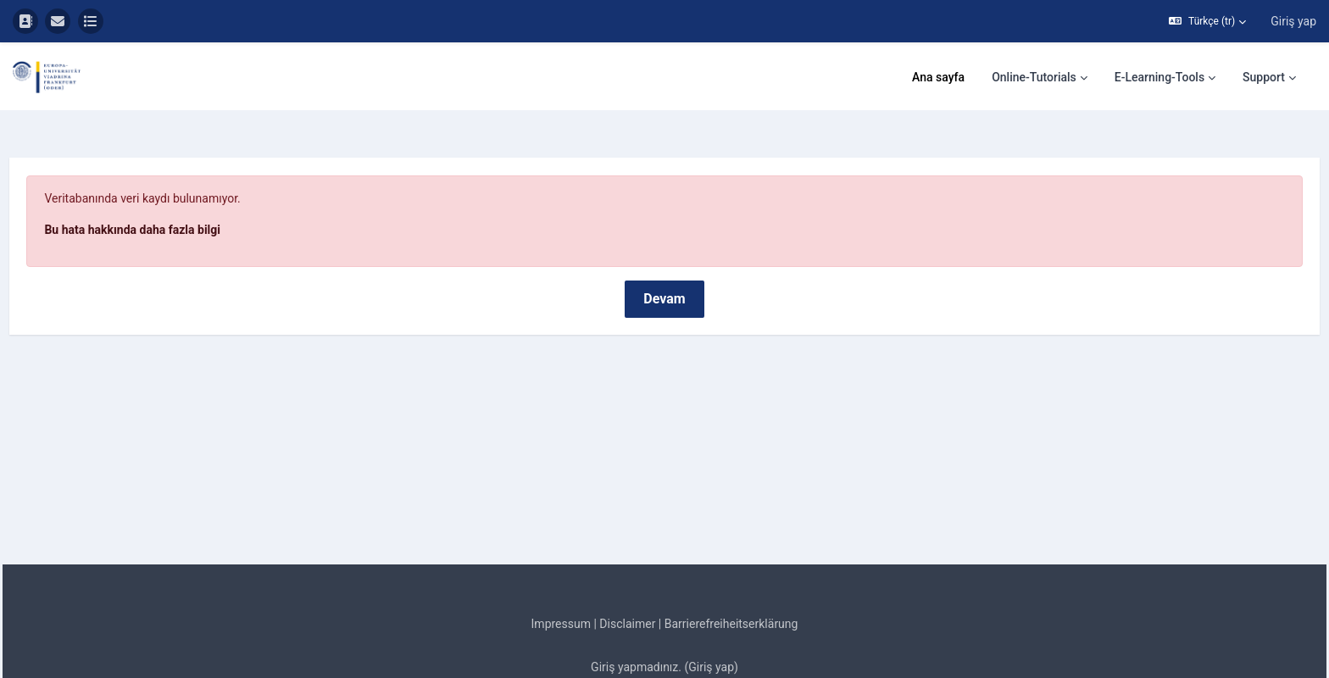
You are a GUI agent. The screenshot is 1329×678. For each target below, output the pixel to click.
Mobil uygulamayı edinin (664, 663)
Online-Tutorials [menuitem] (1034, 77)
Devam (664, 251)
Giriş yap (1293, 21)
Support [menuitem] (1264, 77)
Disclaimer (627, 576)
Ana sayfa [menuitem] (938, 77)
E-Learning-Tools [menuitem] (1159, 77)
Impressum (561, 576)
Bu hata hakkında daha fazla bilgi (170, 182)
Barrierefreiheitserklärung (731, 576)
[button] (1207, 21)
